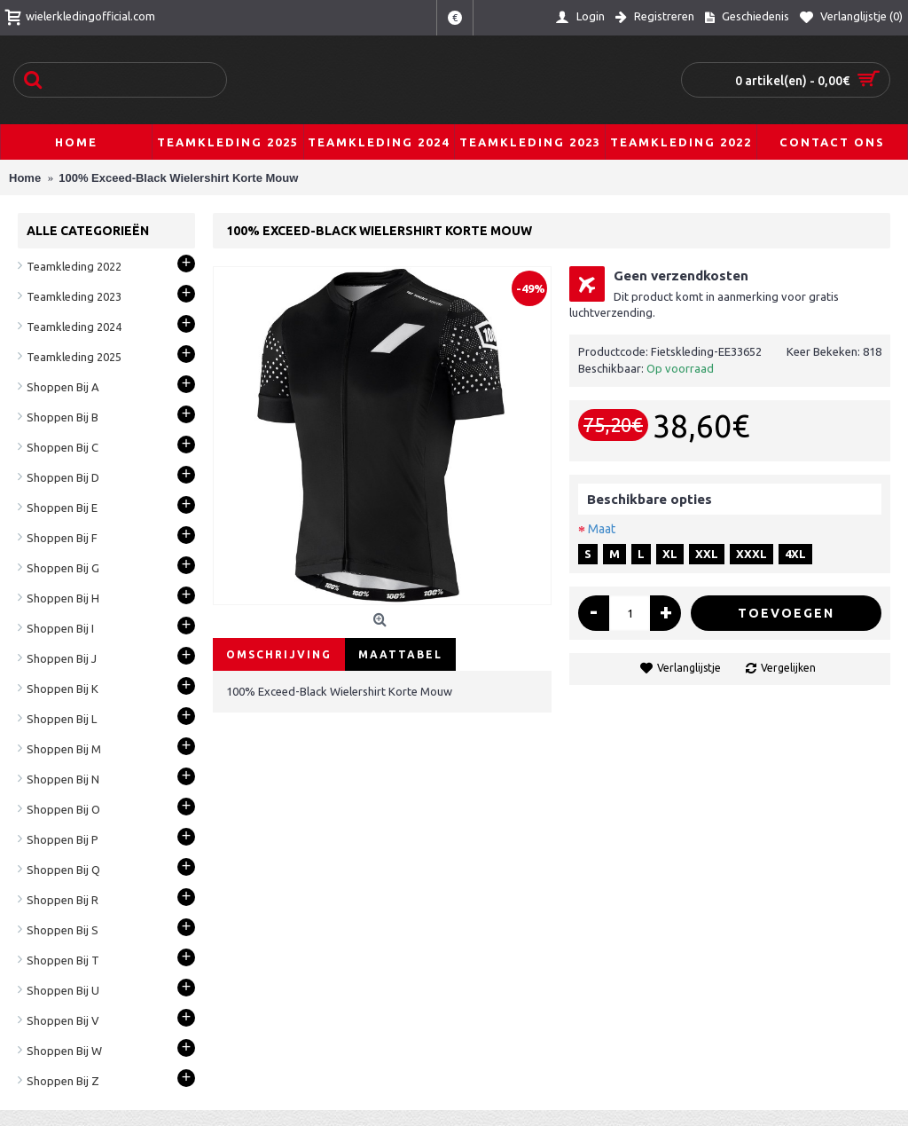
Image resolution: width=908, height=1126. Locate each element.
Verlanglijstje (689, 667)
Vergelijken (788, 667)
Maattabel (400, 654)
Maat (601, 529)
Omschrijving (279, 654)
